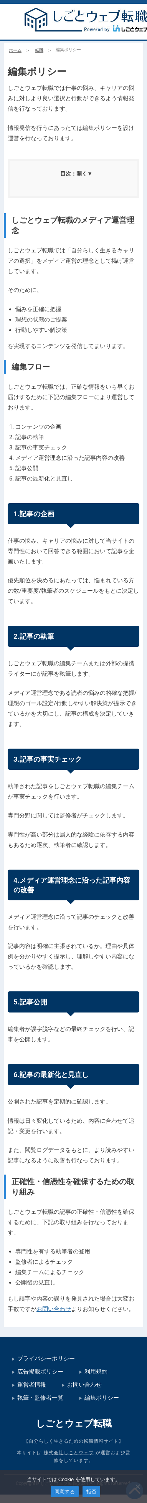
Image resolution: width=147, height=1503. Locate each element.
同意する (65, 1492)
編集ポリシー (101, 1397)
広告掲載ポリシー (40, 1371)
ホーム (15, 50)
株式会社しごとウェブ (69, 1452)
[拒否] (137, 1486)
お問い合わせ (53, 1309)
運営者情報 (31, 1384)
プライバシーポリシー (46, 1358)
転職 (39, 50)
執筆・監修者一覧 (40, 1397)
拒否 (91, 1492)
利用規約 (95, 1371)
